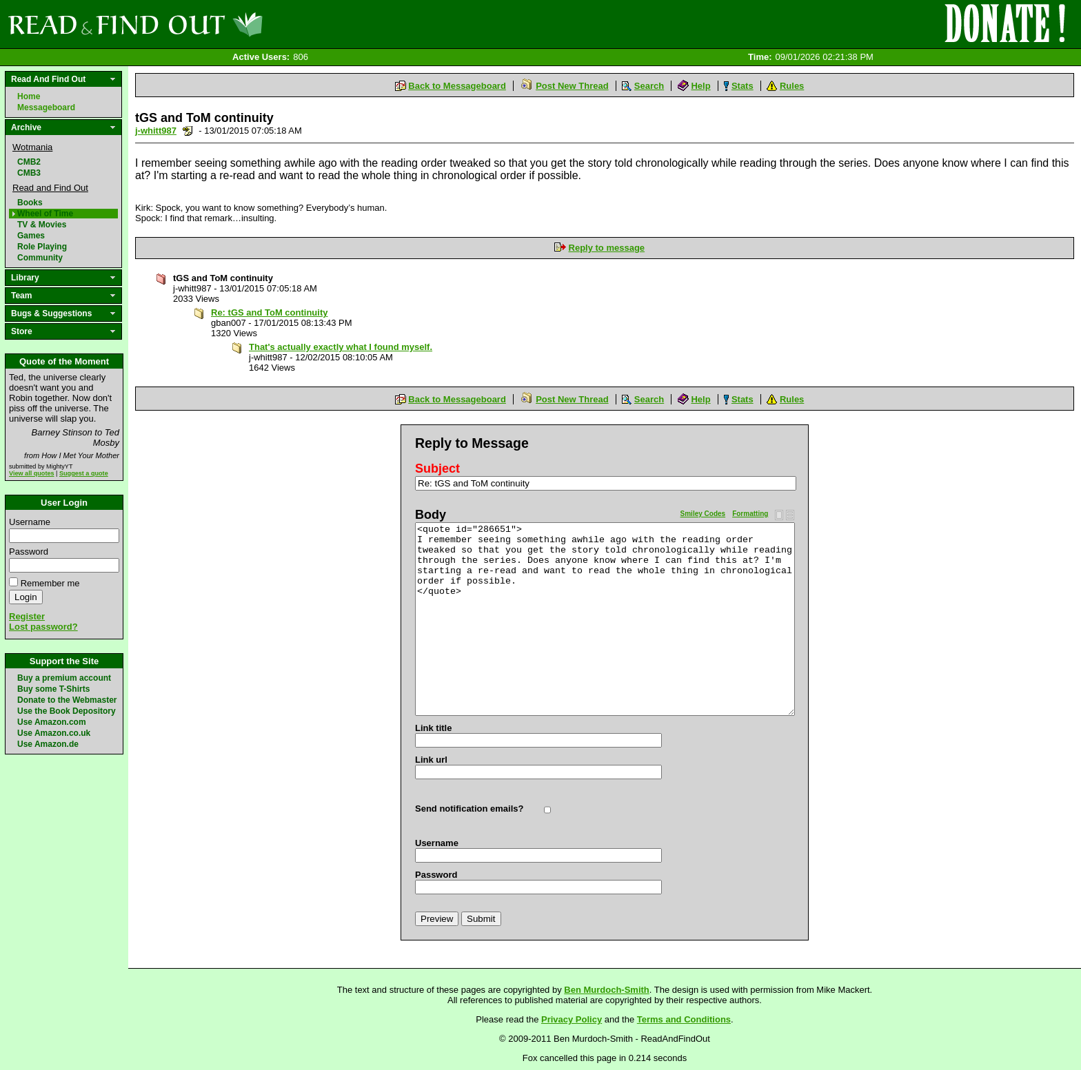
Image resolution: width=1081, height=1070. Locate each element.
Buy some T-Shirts (53, 689)
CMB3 (29, 173)
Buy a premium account (64, 678)
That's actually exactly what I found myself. (340, 347)
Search (649, 86)
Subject (437, 468)
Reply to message (607, 248)
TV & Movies (41, 224)
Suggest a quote (83, 473)
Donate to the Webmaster (67, 700)
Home (28, 96)
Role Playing (42, 246)
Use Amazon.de (48, 744)
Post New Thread (572, 86)
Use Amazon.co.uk (53, 733)
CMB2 (29, 162)
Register (27, 616)
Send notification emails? (469, 808)
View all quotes (31, 473)
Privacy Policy (571, 1019)
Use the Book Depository (66, 711)
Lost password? (43, 626)
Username (29, 522)
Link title (433, 728)
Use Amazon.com (51, 722)
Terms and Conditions (684, 1019)
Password (28, 551)
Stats (742, 86)
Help (700, 86)
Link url (431, 759)
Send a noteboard (188, 130)
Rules (792, 86)
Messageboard (46, 107)
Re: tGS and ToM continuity (269, 312)
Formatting (750, 513)
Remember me (50, 583)
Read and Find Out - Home (207, 24)
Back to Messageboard (457, 86)
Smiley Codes (703, 513)
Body (430, 515)
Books (30, 202)
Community (40, 258)
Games (31, 235)
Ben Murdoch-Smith (606, 990)
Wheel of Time (45, 213)
